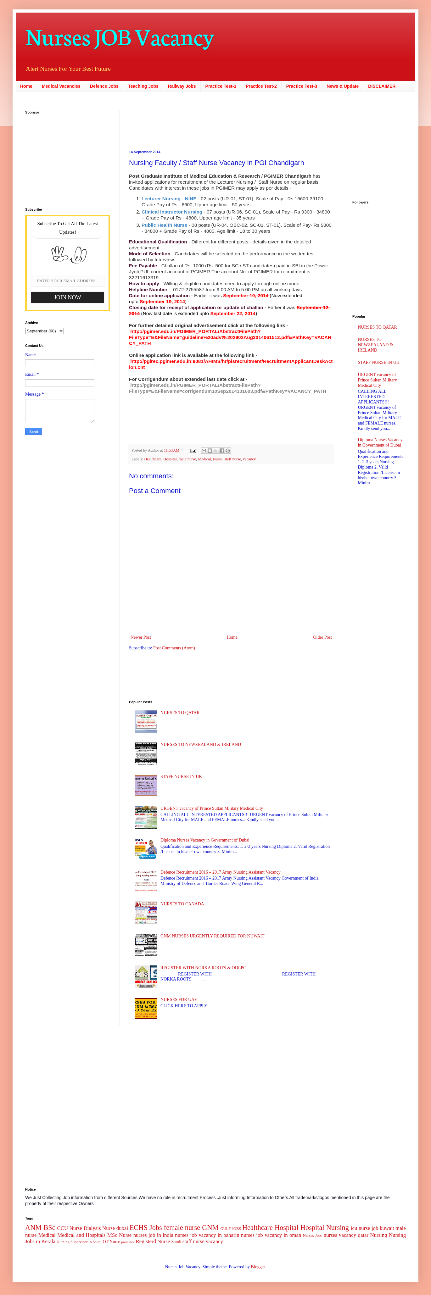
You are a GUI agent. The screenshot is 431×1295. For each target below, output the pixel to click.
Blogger (258, 1266)
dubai (122, 1228)
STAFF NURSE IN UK (181, 776)
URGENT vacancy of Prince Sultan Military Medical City (211, 808)
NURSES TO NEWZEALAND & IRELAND (200, 744)
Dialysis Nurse (99, 1228)
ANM (33, 1227)
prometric (128, 1242)
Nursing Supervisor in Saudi (79, 1242)
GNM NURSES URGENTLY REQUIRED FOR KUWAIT (212, 936)
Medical (204, 459)
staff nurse (232, 459)
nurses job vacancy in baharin (207, 1235)
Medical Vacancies (61, 86)
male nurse (187, 459)
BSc (49, 1227)
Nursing (378, 1235)
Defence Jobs (104, 86)
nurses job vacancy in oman (271, 1235)
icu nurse (360, 1228)
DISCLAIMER (381, 86)
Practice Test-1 (221, 86)
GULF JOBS (230, 1228)
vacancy (249, 459)
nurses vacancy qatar (346, 1235)
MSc (112, 1235)
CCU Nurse (69, 1228)
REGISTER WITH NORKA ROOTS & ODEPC (203, 967)
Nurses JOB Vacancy (119, 35)
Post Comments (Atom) (174, 648)
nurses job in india (153, 1235)
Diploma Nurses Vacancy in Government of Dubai (204, 840)
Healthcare (152, 459)
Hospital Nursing (324, 1227)
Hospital (170, 459)
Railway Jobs (182, 86)
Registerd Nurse (153, 1241)
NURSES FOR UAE (178, 999)
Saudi (176, 1241)
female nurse (182, 1227)
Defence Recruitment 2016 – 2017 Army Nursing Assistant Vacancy (220, 872)
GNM (210, 1227)
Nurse (217, 459)
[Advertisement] (64, 157)
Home (26, 86)
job (375, 1228)
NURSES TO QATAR (179, 712)
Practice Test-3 (301, 86)
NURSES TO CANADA (182, 904)
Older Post (322, 637)
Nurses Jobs (312, 1235)
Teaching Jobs (143, 86)
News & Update (343, 86)
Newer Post (141, 637)
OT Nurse (111, 1241)
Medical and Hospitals (81, 1235)
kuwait (387, 1228)
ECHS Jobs (146, 1227)
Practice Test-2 (261, 86)
